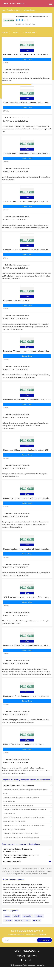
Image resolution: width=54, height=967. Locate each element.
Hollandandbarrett (29, 10)
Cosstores (8, 920)
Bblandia (16, 916)
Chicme (7, 916)
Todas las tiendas (12, 10)
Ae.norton (36, 920)
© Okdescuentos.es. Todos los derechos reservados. (27, 965)
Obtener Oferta (27, 59)
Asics (28, 920)
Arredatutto (38, 916)
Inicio (3, 10)
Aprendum (18, 920)
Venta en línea (30, 32)
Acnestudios (27, 916)
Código (15, 32)
